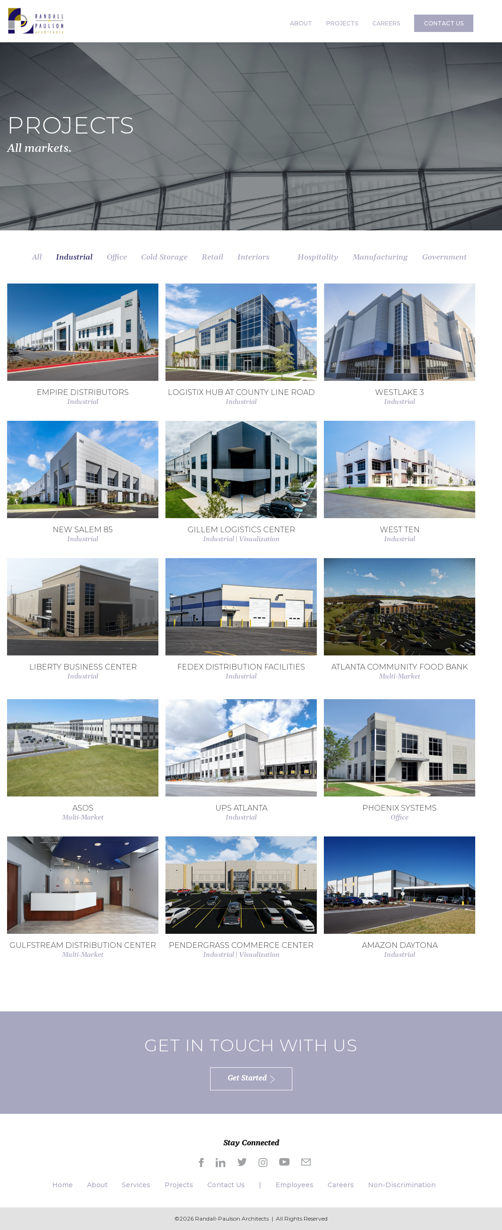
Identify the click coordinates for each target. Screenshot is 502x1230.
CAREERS (386, 23)
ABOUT (301, 23)
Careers (341, 1185)
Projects (179, 1185)
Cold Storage (164, 257)
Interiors (253, 257)
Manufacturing (380, 257)
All (37, 257)
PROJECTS (342, 23)
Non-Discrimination (402, 1185)
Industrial (74, 257)
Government (444, 257)
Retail (212, 257)
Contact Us (226, 1185)
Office (117, 257)
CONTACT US (443, 23)
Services (136, 1185)
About (97, 1185)
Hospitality (318, 257)
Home (62, 1185)
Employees (294, 1185)
